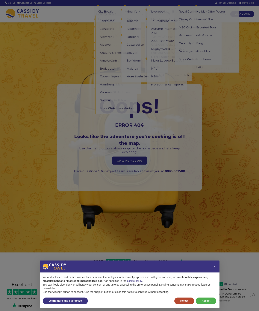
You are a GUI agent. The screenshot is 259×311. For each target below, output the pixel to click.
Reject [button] (184, 300)
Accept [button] (206, 300)
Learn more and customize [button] (65, 300)
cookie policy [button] (134, 280)
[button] (215, 266)
